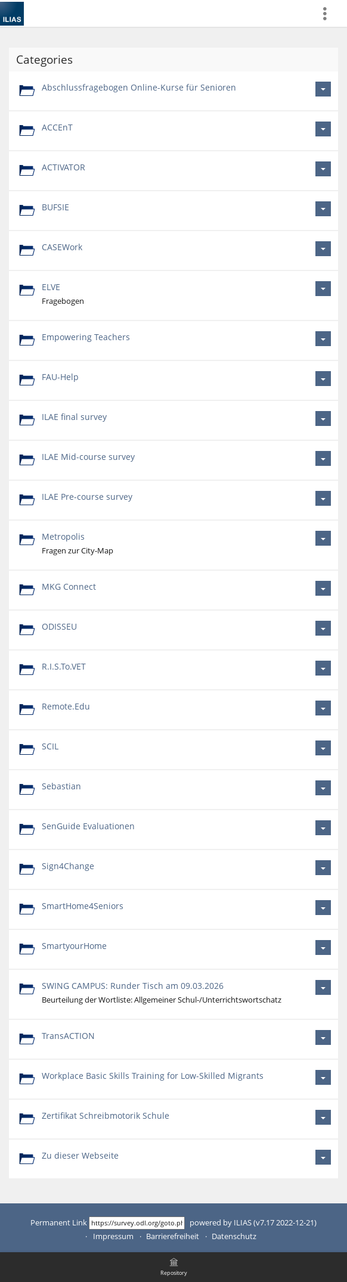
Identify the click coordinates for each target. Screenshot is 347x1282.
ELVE (51, 287)
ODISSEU (59, 626)
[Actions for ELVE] (323, 288)
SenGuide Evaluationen (88, 826)
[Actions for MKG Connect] (323, 588)
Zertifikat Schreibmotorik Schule (105, 1115)
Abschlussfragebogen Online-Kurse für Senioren (139, 87)
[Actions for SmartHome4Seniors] (323, 907)
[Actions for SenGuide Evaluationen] (323, 827)
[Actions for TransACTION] (323, 1037)
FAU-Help (60, 376)
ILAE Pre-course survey (87, 496)
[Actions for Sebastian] (323, 787)
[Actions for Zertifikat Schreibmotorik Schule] (323, 1117)
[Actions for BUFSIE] (323, 208)
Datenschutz (234, 1236)
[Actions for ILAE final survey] (323, 418)
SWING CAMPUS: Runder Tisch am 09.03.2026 (133, 985)
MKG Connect (69, 586)
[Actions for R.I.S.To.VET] (323, 668)
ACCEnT (57, 127)
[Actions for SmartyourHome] (323, 947)
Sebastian (61, 786)
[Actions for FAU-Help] (323, 378)
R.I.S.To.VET (64, 666)
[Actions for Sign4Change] (323, 867)
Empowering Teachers (86, 337)
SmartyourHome (74, 945)
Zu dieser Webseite (80, 1155)
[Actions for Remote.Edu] (323, 708)
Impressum (113, 1236)
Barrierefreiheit (172, 1236)
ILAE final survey (74, 416)
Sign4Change (68, 866)
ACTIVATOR (63, 167)
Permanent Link (58, 1223)
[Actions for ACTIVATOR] (323, 168)
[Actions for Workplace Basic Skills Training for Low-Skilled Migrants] (323, 1077)
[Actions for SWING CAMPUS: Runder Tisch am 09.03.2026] (323, 987)
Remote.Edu (66, 706)
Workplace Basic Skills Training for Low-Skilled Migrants (153, 1075)
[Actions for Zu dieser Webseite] (323, 1157)
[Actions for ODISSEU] (323, 628)
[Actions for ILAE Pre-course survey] (323, 498)
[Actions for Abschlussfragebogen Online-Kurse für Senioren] (323, 89)
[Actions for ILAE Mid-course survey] (323, 458)
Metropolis (63, 536)
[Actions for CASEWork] (323, 248)
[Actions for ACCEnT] (323, 129)
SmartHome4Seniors (82, 905)
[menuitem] (329, 13)
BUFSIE (55, 207)
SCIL (50, 746)
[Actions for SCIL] (323, 747)
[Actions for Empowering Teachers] (323, 338)
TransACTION (68, 1035)
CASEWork (62, 247)
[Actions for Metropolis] (323, 538)
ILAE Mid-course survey (88, 456)
